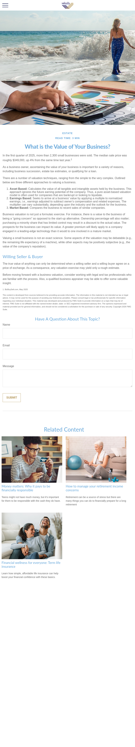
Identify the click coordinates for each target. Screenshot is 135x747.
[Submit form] (12, 397)
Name (6, 324)
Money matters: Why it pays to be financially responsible (26, 488)
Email (6, 345)
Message (8, 366)
